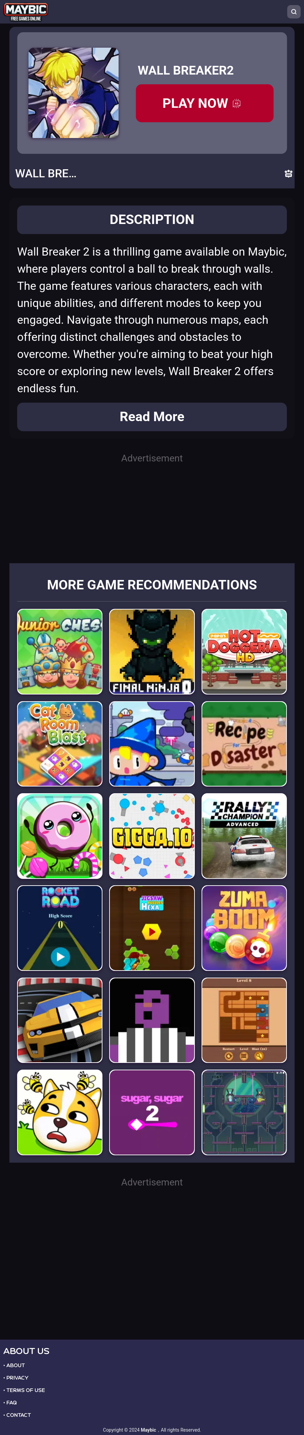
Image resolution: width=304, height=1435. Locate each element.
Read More (152, 416)
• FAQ (10, 1402)
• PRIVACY (15, 1378)
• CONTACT (17, 1415)
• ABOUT (14, 1365)
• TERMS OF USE (24, 1390)
